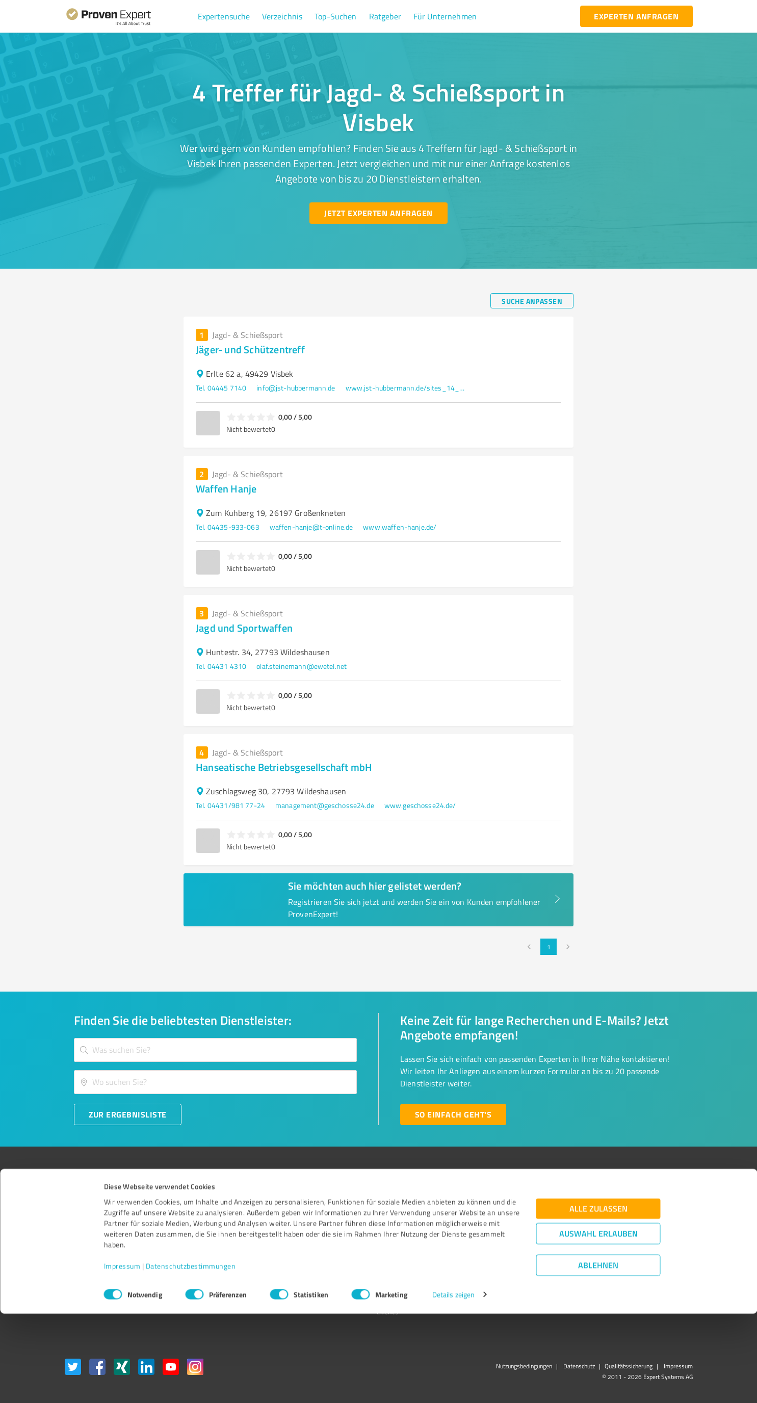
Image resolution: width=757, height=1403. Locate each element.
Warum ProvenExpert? (231, 1203)
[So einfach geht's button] (453, 1114)
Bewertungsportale (368, 1239)
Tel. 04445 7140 (221, 388)
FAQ (344, 1221)
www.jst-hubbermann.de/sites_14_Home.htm (407, 388)
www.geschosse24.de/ (420, 805)
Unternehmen (219, 1221)
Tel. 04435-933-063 (227, 527)
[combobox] (215, 1050)
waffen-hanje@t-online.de (311, 527)
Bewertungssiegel (92, 1203)
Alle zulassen (598, 1298)
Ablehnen (598, 1354)
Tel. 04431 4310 (221, 666)
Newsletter (497, 1221)
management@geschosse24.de (324, 805)
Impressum (122, 1355)
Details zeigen (453, 1384)
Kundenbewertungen (370, 1257)
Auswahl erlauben (598, 1323)
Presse (491, 1203)
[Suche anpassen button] (531, 300)
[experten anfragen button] (636, 16)
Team (205, 1239)
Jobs (203, 1257)
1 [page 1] (548, 947)
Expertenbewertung (510, 1257)
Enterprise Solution (94, 1257)
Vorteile (76, 1239)
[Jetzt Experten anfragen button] (378, 213)
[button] (224, 16)
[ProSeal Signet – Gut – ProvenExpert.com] (654, 1222)
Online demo (499, 1239)
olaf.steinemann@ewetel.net (301, 666)
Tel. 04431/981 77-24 (230, 805)
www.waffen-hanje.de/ (399, 527)
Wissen (349, 1203)
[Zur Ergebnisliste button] (127, 1114)
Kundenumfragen (91, 1221)
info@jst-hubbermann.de (295, 388)
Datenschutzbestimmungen (191, 1355)
